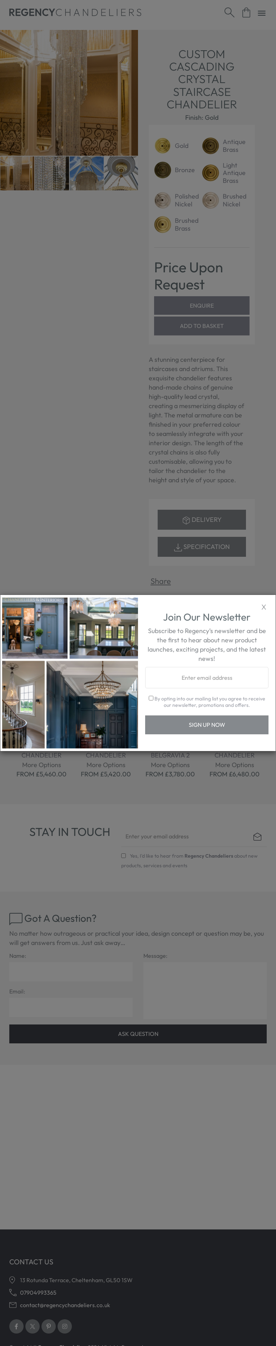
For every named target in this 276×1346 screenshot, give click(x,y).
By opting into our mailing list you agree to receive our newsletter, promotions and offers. (207, 701)
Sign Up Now (207, 724)
